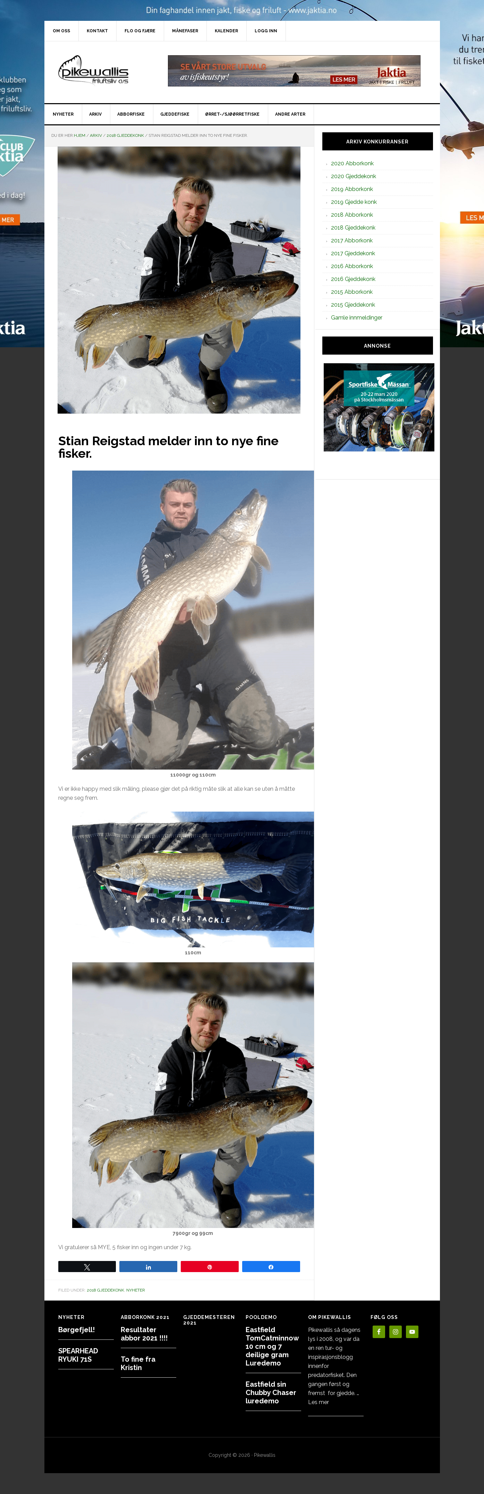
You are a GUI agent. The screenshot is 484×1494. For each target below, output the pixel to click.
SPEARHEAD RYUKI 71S (78, 1355)
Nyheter (135, 1290)
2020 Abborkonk (352, 163)
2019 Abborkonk (352, 189)
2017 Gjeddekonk (353, 253)
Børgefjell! (76, 1330)
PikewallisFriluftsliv (103, 70)
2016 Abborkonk (352, 266)
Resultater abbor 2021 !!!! (144, 1334)
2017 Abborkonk (352, 240)
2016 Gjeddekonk (353, 279)
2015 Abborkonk (352, 292)
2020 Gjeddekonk (353, 176)
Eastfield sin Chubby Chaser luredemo (271, 1392)
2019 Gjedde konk (354, 202)
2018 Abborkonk (352, 214)
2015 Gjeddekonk (353, 304)
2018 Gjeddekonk (105, 1290)
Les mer (318, 1402)
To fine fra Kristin (138, 1363)
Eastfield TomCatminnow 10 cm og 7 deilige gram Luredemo (272, 1346)
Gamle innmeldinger (356, 317)
